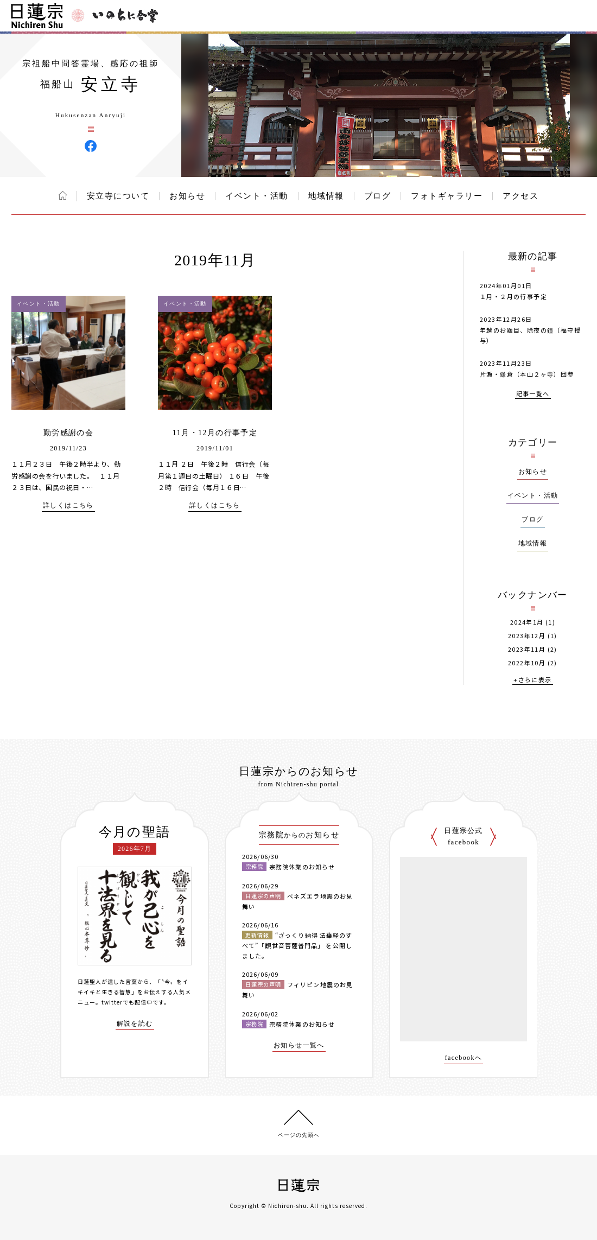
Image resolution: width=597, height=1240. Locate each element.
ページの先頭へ (299, 1135)
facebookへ (463, 1057)
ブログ (377, 196)
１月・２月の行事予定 (513, 296)
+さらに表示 (532, 680)
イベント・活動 (256, 196)
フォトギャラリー (446, 196)
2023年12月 (526, 636)
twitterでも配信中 (127, 1002)
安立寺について (118, 196)
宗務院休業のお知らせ (302, 866)
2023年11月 (526, 649)
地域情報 (326, 196)
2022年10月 (526, 663)
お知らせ (187, 196)
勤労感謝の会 (68, 433)
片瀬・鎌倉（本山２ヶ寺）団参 (527, 374)
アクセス (520, 196)
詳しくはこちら (68, 505)
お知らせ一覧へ (299, 1045)
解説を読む (135, 1023)
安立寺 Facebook (91, 146)
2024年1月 (527, 622)
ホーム (63, 195)
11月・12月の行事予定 (215, 433)
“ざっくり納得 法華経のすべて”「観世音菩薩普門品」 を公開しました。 (297, 945)
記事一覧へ (533, 394)
